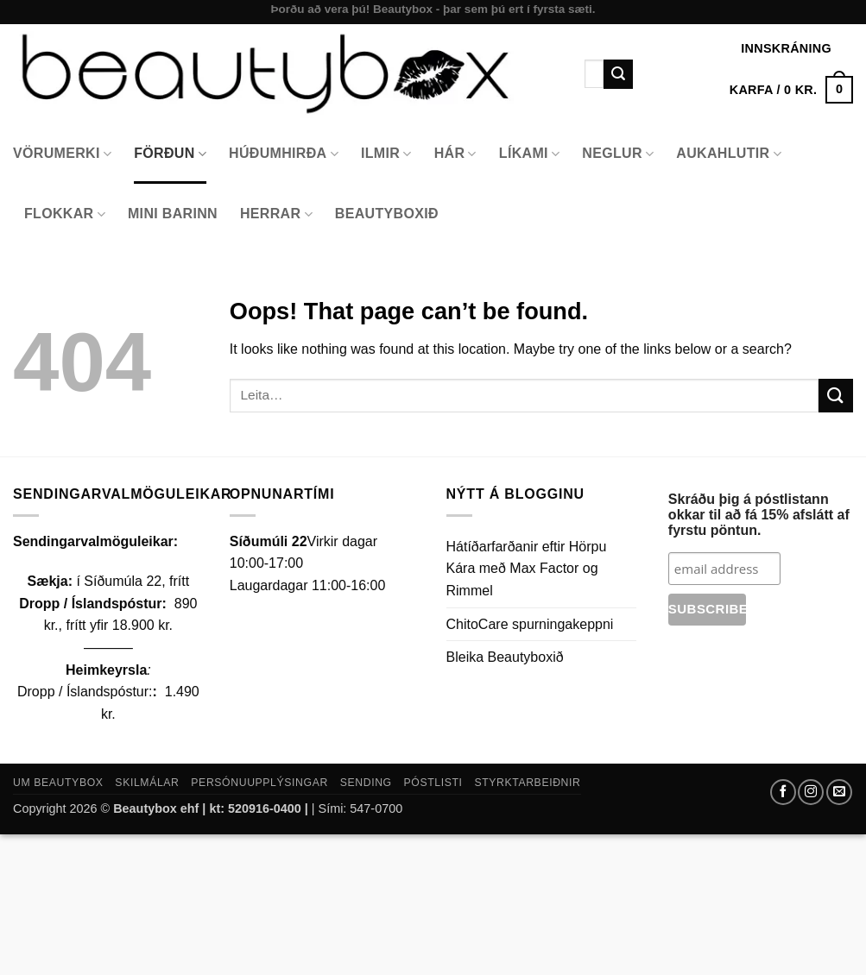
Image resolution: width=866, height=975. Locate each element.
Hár (455, 154)
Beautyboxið (387, 213)
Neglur (618, 154)
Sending (366, 783)
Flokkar (64, 214)
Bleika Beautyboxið (505, 657)
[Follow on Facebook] (783, 792)
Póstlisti (433, 783)
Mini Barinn (173, 213)
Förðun (170, 154)
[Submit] (618, 74)
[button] (791, 90)
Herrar (276, 214)
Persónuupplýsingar (259, 783)
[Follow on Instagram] (811, 792)
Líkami (529, 154)
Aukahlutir (728, 154)
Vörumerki (62, 154)
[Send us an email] (839, 792)
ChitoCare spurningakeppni (530, 624)
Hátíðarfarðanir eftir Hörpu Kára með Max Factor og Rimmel (526, 568)
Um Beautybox (58, 783)
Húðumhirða (283, 154)
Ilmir (386, 154)
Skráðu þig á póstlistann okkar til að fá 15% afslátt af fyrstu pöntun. (759, 515)
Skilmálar (147, 783)
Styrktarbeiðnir (527, 783)
